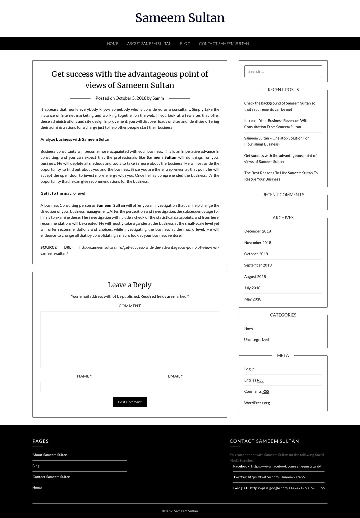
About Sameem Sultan (149, 43)
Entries (254, 380)
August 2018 (255, 276)
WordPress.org (257, 402)
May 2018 (253, 299)
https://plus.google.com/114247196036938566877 (290, 488)
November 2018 (257, 242)
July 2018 (252, 288)
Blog (185, 43)
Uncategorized (256, 339)
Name (84, 376)
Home (112, 43)
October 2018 (256, 254)
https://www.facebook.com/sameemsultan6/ (286, 466)
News (249, 328)
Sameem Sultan (180, 17)
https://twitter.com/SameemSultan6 (276, 477)
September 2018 (258, 265)
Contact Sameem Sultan (224, 43)
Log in (249, 368)
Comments (256, 391)
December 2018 (257, 231)
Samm (158, 98)
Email (175, 376)
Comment (130, 305)
